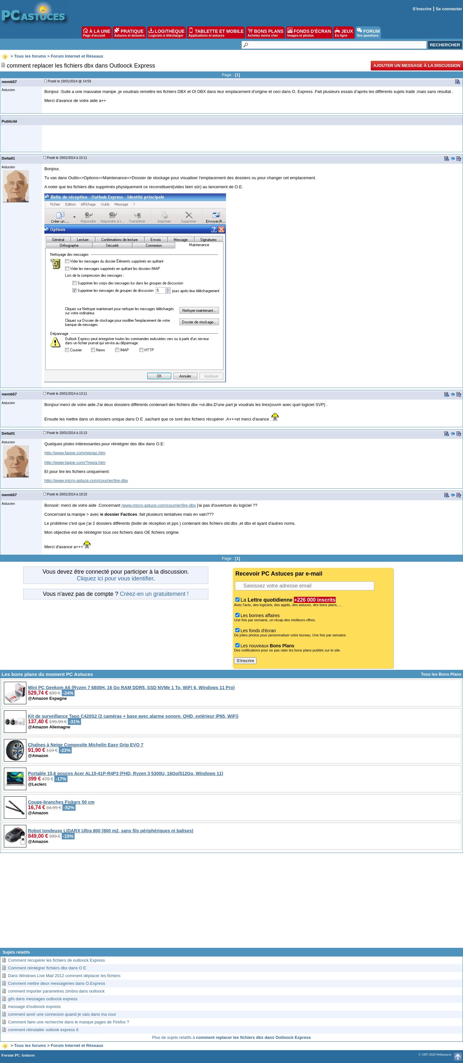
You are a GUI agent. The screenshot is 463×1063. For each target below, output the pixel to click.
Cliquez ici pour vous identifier (115, 578)
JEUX (344, 32)
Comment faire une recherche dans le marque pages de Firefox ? (68, 1022)
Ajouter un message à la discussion (416, 65)
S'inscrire (422, 8)
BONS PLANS (266, 32)
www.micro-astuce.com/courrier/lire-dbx (159, 505)
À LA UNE (96, 32)
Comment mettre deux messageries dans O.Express (56, 983)
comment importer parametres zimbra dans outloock (56, 991)
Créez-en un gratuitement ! (154, 594)
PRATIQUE (129, 32)
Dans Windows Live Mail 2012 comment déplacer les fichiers (64, 975)
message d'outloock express (34, 1006)
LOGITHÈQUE (167, 32)
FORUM (368, 32)
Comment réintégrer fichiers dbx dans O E (47, 968)
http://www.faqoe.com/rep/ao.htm (74, 452)
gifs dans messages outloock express (42, 998)
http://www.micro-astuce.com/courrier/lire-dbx (86, 480)
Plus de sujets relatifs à (231, 1037)
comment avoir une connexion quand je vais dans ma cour (62, 1014)
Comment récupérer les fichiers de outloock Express (56, 960)
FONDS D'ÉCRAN (309, 32)
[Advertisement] (231, 903)
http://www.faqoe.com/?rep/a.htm (74, 462)
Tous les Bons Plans (441, 674)
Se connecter (449, 8)
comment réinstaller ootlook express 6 (43, 1029)
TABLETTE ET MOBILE (216, 32)
